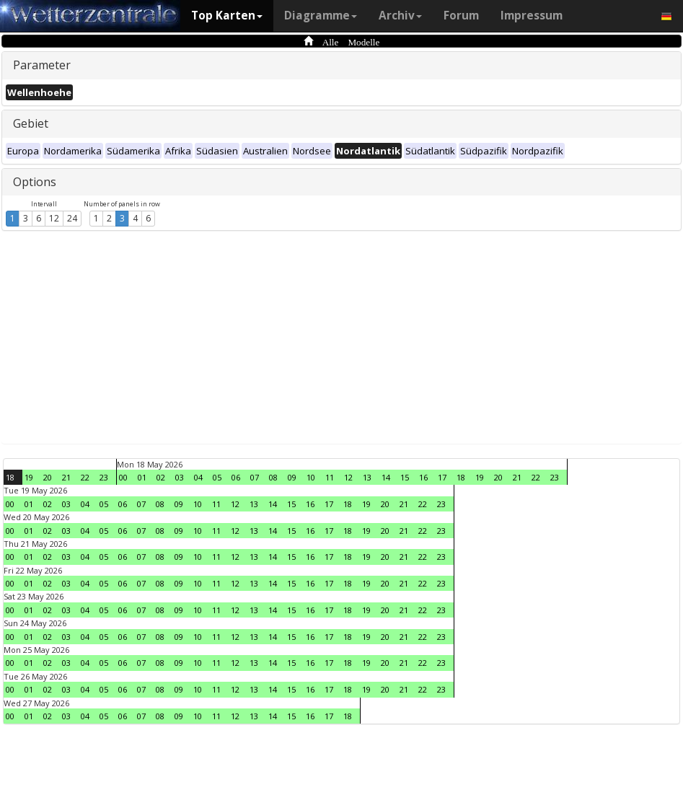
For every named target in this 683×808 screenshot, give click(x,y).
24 (72, 218)
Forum (461, 15)
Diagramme (320, 15)
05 (217, 477)
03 (179, 477)
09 (292, 477)
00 (123, 477)
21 (66, 477)
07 (254, 477)
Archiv (400, 15)
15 (404, 477)
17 (442, 477)
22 (85, 477)
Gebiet (30, 123)
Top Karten (227, 15)
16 (423, 477)
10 (311, 477)
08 (273, 477)
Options (34, 182)
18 (10, 477)
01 (142, 477)
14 (386, 477)
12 (54, 218)
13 (367, 477)
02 (161, 477)
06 (236, 477)
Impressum (532, 15)
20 (47, 477)
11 (329, 477)
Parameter (42, 65)
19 (29, 477)
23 (104, 477)
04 (198, 477)
